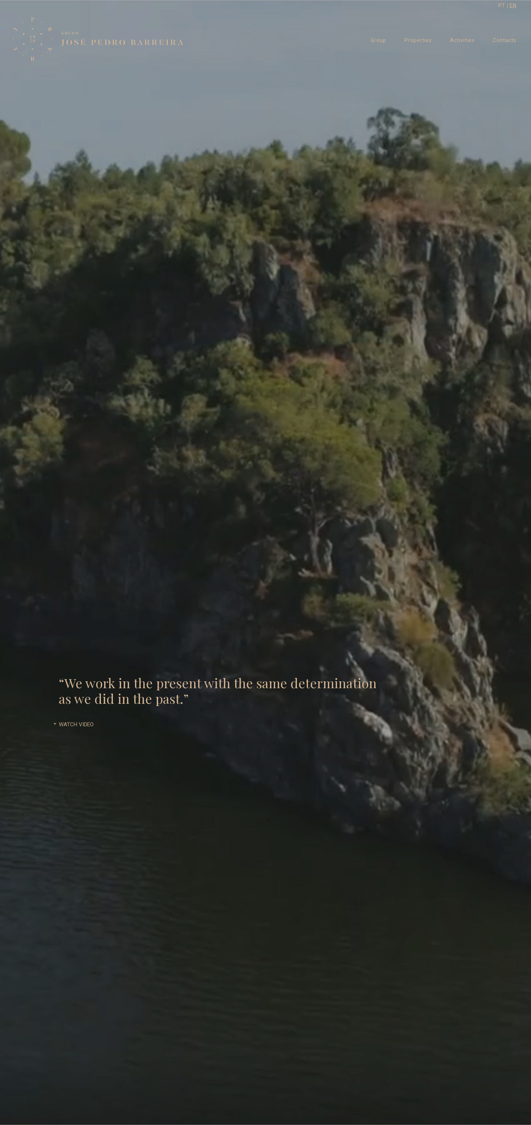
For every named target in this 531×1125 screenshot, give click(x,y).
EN (513, 5)
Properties (418, 40)
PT (502, 5)
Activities (462, 40)
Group (378, 40)
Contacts (504, 40)
